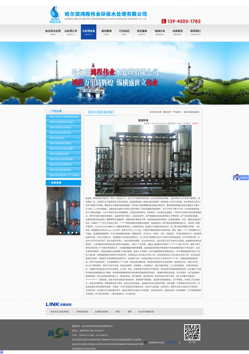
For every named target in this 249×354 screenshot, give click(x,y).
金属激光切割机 (101, 312)
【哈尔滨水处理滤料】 (60, 170)
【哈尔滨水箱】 (56, 138)
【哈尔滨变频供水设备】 (61, 122)
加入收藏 (201, 3)
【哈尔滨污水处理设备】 (61, 159)
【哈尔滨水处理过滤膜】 (61, 148)
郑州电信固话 (82, 312)
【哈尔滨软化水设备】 (60, 127)
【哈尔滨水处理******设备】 (64, 175)
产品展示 (177, 112)
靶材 (130, 312)
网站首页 (167, 112)
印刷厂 (118, 312)
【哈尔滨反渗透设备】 (60, 132)
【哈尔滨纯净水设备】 (60, 143)
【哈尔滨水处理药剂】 (60, 164)
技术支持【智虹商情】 (60, 312)
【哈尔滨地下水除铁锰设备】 (64, 117)
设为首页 (192, 3)
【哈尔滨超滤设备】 (59, 154)
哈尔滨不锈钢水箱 (146, 312)
